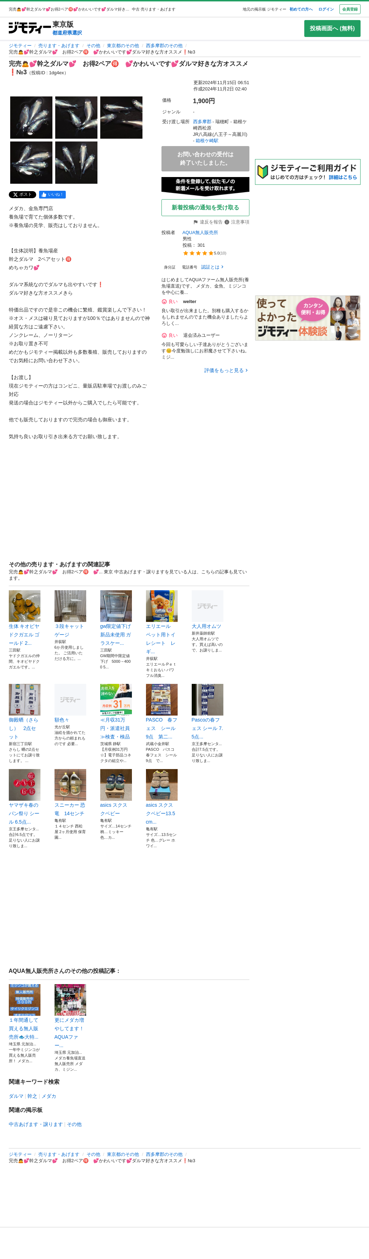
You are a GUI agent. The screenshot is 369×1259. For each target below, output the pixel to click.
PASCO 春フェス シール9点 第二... (162, 711)
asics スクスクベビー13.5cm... (162, 797)
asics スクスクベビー (116, 792)
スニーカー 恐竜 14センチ (70, 792)
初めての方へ (301, 9)
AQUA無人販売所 (200, 232)
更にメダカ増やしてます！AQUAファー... (70, 1016)
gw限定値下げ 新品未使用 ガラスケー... (116, 618)
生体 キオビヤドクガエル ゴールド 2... (24, 618)
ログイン (326, 9)
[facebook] (52, 195)
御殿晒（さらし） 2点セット (24, 711)
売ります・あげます (58, 45)
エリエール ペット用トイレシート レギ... (162, 622)
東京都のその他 (123, 45)
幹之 (32, 1096)
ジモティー (20, 45)
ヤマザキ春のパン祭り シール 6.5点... (24, 797)
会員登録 (350, 9)
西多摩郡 (202, 121)
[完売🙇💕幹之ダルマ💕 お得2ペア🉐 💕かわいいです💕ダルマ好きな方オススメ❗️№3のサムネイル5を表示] (76, 162)
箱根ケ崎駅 (207, 140)
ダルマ (16, 1096)
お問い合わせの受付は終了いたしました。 (205, 158)
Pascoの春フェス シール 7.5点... (207, 711)
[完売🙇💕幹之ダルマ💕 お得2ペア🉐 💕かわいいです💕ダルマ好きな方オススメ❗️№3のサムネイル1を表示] (31, 117)
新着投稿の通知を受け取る (205, 207)
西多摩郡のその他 (164, 45)
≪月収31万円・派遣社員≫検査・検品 (116, 711)
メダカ (49, 1096)
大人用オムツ (207, 609)
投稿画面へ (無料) (332, 28)
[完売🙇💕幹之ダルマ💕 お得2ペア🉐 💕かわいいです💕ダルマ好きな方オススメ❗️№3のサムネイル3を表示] (121, 117)
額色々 (70, 703)
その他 (93, 45)
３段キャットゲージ (70, 613)
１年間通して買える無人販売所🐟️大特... (24, 1012)
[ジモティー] (30, 28)
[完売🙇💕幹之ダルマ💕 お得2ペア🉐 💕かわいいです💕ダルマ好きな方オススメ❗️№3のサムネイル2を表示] (76, 117)
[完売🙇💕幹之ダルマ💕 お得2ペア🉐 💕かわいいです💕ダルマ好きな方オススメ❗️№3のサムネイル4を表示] (31, 162)
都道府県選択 (67, 33)
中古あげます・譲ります (36, 1124)
